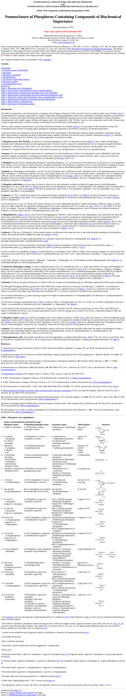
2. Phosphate (6, 73)
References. (5, 86)
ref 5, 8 (65, 654)
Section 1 (70, 176)
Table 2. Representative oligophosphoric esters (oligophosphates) (26, 90)
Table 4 (94, 239)
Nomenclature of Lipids (12, 374)
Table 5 (23, 318)
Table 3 (50, 245)
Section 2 (73, 322)
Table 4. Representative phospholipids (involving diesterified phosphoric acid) (32, 95)
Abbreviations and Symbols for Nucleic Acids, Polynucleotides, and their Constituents (37, 391)
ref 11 (80, 282)
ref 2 (100, 197)
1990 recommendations (81, 378)
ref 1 (121, 113)
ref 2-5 (76, 126)
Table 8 (107, 276)
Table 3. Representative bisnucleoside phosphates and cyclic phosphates (29, 93)
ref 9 (82, 247)
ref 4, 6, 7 (109, 135)
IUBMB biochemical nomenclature (23, 695)
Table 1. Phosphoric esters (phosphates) (16, 88)
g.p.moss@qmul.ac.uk (66, 42)
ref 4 (14, 228)
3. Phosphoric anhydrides (11, 75)
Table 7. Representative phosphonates (17, 102)
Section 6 (27, 180)
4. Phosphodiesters (8, 77)
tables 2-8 (17, 690)
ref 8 (54, 221)
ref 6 (70, 195)
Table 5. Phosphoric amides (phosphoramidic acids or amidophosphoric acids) (32, 97)
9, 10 (121, 624)
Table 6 (31, 189)
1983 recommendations (47, 399)
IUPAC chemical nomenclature (21, 693)
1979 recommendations (102, 382)
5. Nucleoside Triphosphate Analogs (15, 79)
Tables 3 (21, 215)
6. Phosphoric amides (9, 82)
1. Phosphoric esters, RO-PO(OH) (15, 70)
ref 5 (15, 221)
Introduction (6, 68)
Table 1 (91, 141)
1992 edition (20, 357)
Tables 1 (64, 228)
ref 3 (49, 210)
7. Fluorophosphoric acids (11, 84)
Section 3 (50, 681)
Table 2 (36, 187)
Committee (47, 60)
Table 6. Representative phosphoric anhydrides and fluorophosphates (28, 99)
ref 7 (72, 276)
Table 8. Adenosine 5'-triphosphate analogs (18, 104)
